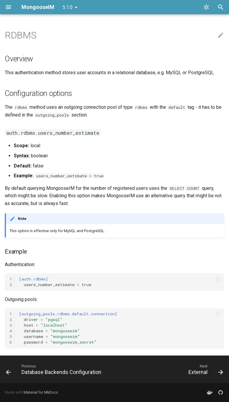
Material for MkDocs (41, 392)
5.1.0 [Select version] (67, 7)
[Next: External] (205, 369)
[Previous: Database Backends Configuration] (54, 369)
